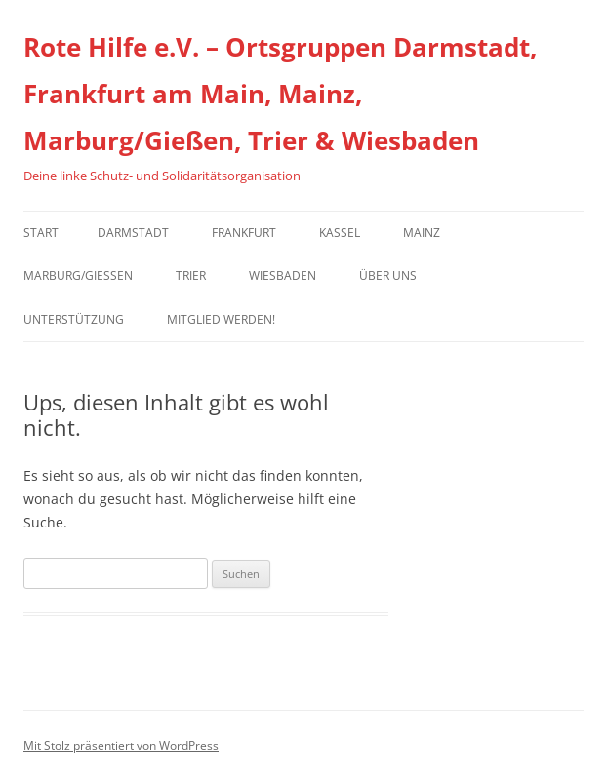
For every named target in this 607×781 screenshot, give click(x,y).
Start (41, 232)
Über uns (388, 275)
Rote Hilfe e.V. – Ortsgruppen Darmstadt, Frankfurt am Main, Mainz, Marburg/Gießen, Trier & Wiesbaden (280, 93)
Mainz (421, 232)
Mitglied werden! (221, 319)
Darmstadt (133, 232)
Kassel (339, 232)
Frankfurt (244, 232)
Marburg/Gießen (78, 275)
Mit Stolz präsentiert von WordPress (121, 745)
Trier (191, 275)
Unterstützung (73, 319)
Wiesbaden (282, 275)
